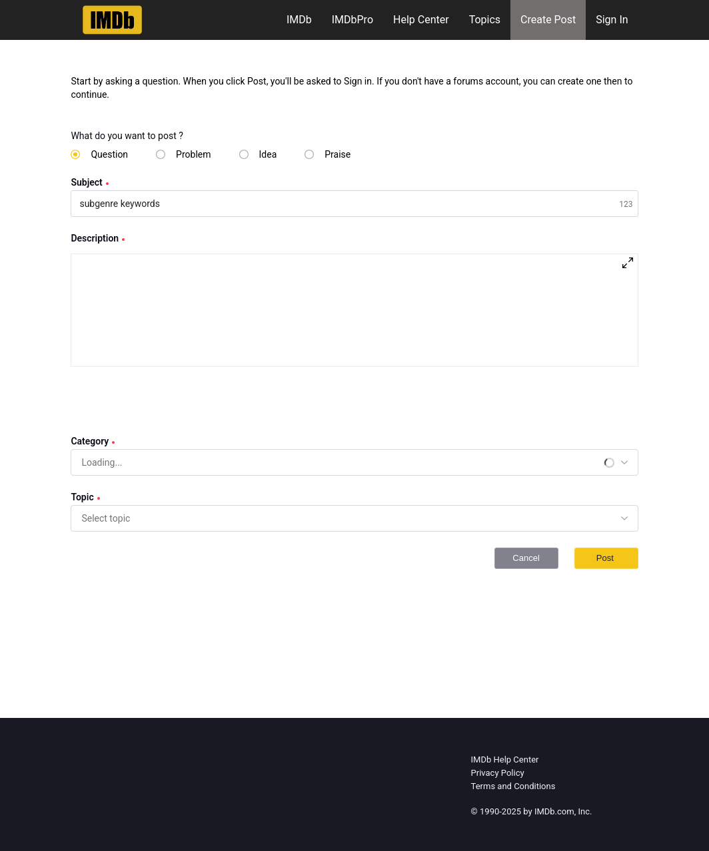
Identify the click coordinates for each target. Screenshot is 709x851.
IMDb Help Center (505, 760)
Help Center (421, 19)
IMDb (299, 19)
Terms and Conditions (513, 786)
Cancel (525, 558)
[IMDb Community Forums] (112, 20)
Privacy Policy (497, 773)
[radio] (99, 154)
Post (606, 558)
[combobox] (102, 462)
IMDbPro (352, 19)
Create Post (548, 19)
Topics (484, 19)
